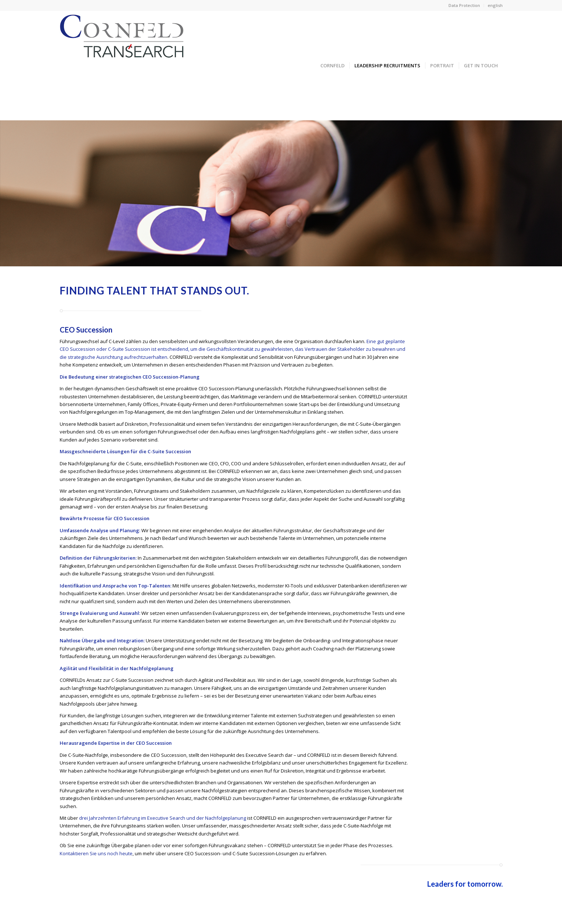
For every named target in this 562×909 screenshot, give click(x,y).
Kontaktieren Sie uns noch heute (96, 853)
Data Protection (464, 5)
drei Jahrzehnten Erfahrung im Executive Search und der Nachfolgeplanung (162, 818)
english (495, 5)
